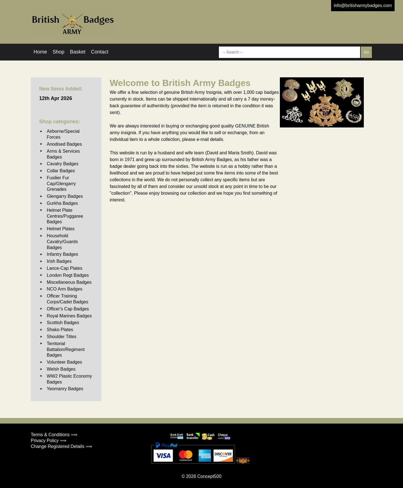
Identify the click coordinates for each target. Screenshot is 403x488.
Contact (99, 52)
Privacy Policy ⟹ (48, 440)
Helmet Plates (61, 228)
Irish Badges (59, 261)
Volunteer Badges (64, 362)
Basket (77, 52)
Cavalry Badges (62, 163)
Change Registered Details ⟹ (61, 446)
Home (40, 52)
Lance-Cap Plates (64, 268)
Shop (58, 52)
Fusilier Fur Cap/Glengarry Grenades (61, 183)
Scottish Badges (63, 322)
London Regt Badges (68, 275)
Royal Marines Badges (69, 315)
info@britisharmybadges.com (363, 5)
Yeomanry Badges (65, 388)
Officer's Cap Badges (68, 308)
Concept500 (209, 476)
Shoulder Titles (61, 336)
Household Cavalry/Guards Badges (62, 241)
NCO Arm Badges (64, 289)
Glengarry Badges (65, 196)
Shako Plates (60, 329)
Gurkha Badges (62, 203)
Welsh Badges (61, 369)
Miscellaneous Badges (69, 282)
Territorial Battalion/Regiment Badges (66, 349)
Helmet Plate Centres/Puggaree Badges (65, 216)
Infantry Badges (62, 254)
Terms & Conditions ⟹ (54, 434)
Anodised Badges (64, 144)
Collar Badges (61, 170)
